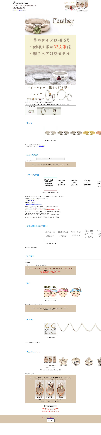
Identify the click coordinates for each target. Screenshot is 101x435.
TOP (14, 10)
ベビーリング (19, 10)
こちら (55, 309)
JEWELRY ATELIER (22, 2)
